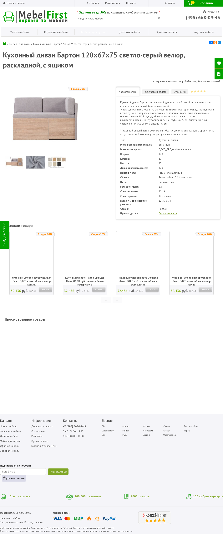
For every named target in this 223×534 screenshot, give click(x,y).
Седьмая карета (168, 213)
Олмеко (146, 435)
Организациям (39, 441)
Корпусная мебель (10, 431)
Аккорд (125, 426)
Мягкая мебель (8, 426)
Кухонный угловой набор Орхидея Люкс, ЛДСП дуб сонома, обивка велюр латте (138, 279)
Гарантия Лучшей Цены (44, 446)
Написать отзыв (16, 478)
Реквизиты (37, 436)
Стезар (166, 430)
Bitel (104, 426)
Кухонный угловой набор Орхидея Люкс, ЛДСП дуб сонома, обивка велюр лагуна (84, 279)
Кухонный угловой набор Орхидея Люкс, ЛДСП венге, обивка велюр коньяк (31, 279)
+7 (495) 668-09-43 (74, 426)
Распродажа (112, 3)
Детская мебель (9, 436)
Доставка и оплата (14, 3)
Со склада (93, 3)
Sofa (103, 435)
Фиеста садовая (170, 435)
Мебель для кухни (19, 44)
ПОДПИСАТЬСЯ (58, 471)
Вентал (125, 430)
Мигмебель (148, 430)
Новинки (131, 3)
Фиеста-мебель (191, 426)
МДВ (124, 435)
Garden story (108, 430)
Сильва (166, 426)
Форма (187, 430)
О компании (38, 431)
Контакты (170, 3)
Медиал (146, 426)
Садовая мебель (9, 450)
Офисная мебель (9, 446)
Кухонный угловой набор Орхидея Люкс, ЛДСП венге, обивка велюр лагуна (191, 279)
